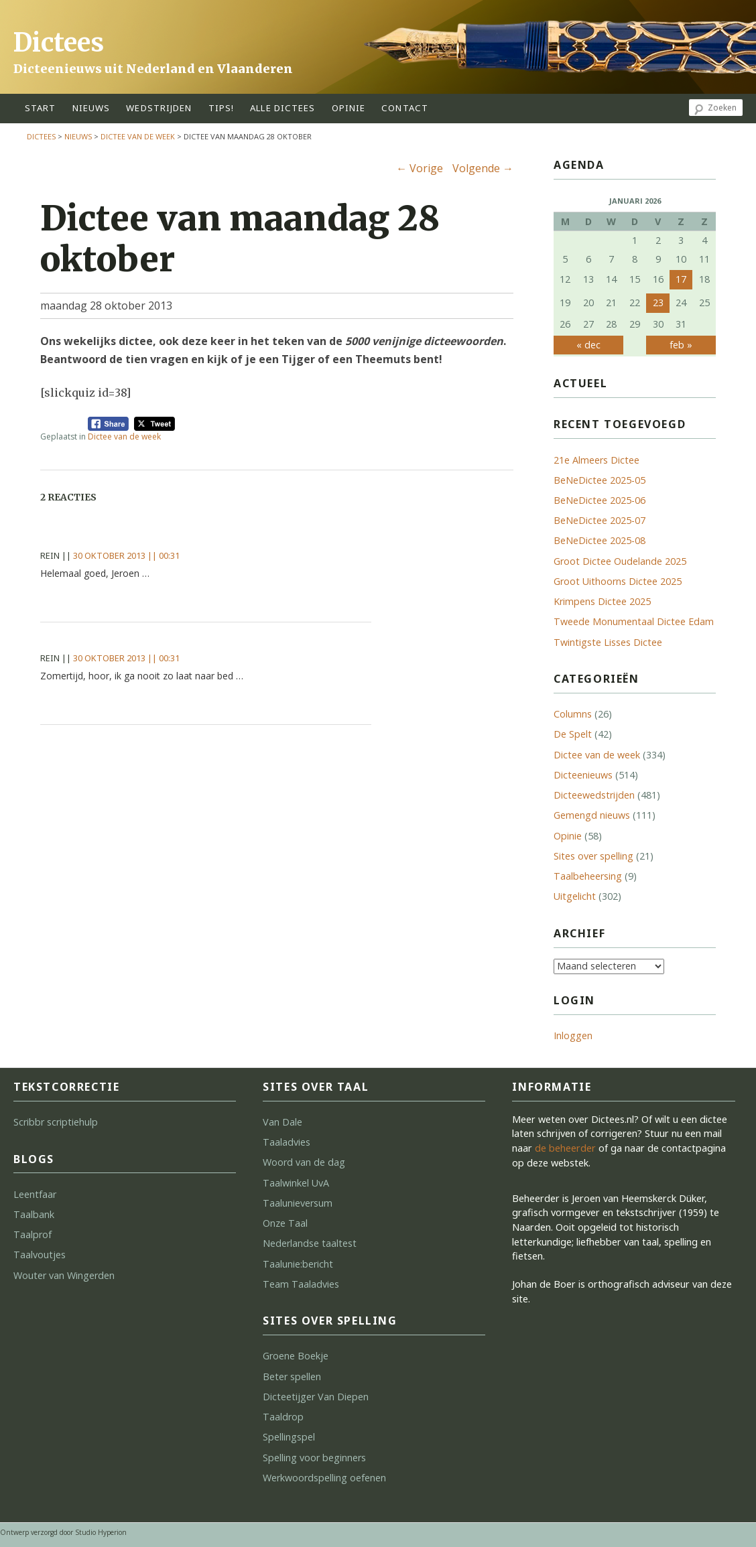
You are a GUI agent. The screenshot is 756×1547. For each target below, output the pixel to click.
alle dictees (282, 108)
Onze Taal (285, 1223)
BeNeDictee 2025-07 (599, 520)
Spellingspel (289, 1436)
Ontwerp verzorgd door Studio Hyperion (63, 1532)
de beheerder (565, 1148)
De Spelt (573, 734)
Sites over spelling (593, 856)
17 (681, 279)
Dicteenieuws (583, 774)
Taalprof (32, 1234)
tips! (221, 108)
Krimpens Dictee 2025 (602, 601)
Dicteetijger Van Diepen (316, 1396)
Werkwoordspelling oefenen (324, 1477)
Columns (573, 714)
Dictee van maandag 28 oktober (240, 239)
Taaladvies (286, 1142)
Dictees (58, 42)
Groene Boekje (295, 1355)
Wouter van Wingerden (64, 1275)
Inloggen (573, 1035)
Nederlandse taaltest (310, 1243)
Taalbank (33, 1214)
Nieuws (91, 108)
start (40, 108)
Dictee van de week (138, 136)
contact (404, 108)
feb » (681, 344)
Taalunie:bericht (298, 1264)
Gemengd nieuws (592, 815)
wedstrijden (159, 108)
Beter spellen (292, 1376)
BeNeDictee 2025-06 (599, 500)
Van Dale (282, 1122)
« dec (588, 344)
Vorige (419, 168)
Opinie (568, 835)
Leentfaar (34, 1194)
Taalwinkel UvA (296, 1182)
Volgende (482, 168)
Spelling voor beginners (314, 1457)
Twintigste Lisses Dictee (608, 642)
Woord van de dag (304, 1162)
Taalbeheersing (588, 876)
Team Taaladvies (301, 1284)
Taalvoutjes (39, 1254)
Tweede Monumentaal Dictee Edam (634, 621)
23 (658, 302)
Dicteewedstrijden (594, 795)
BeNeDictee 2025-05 (599, 480)
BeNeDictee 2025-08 (599, 540)
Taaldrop (283, 1416)
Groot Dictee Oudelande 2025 (620, 561)
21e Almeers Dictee (596, 460)
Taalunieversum (297, 1203)
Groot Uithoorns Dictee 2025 (618, 581)
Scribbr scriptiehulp (55, 1122)
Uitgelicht (575, 896)
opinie (349, 108)
